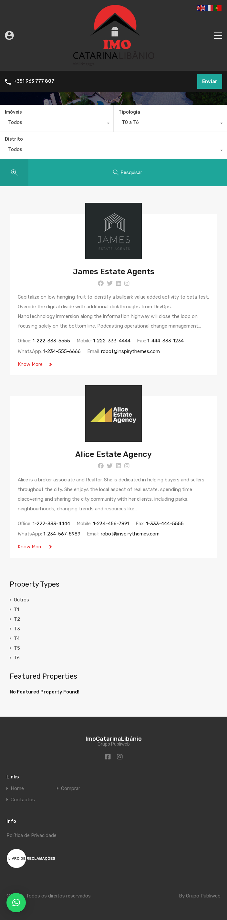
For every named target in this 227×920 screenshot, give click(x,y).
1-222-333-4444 (111, 341)
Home (17, 788)
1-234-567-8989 (61, 534)
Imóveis (13, 112)
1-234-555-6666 (62, 351)
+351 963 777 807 (34, 81)
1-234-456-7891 (111, 523)
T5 (17, 649)
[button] (16, 902)
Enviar (209, 81)
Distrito (14, 139)
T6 (17, 658)
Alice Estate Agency (113, 454)
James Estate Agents (113, 271)
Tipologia (129, 112)
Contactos (23, 799)
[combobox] (56, 124)
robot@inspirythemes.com (130, 351)
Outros (21, 600)
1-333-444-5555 (165, 523)
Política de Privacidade (31, 835)
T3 (17, 629)
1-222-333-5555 (51, 341)
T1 (16, 610)
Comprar (70, 788)
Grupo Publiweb (203, 896)
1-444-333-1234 (165, 341)
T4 (17, 639)
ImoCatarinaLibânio (114, 739)
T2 (17, 620)
